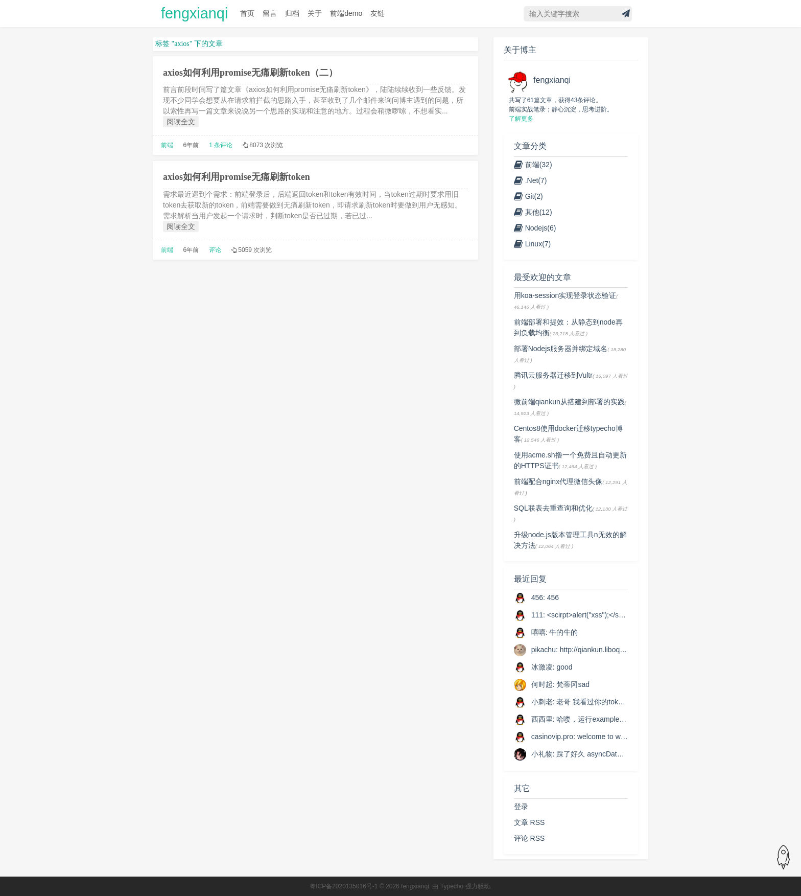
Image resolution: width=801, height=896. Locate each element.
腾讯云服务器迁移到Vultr (553, 375)
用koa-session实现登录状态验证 (565, 295)
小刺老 (542, 702)
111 (537, 615)
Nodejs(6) (535, 228)
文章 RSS (529, 822)
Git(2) (528, 196)
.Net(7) (530, 180)
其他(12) (533, 212)
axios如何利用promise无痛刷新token (236, 177)
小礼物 (542, 754)
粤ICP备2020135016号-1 (344, 886)
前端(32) (533, 164)
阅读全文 (181, 122)
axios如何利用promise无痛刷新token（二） (250, 72)
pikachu (543, 650)
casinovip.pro (552, 736)
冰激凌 (542, 667)
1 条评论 (220, 145)
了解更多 (521, 118)
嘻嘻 (538, 632)
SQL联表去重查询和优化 (553, 508)
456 (537, 597)
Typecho (451, 886)
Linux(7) (532, 244)
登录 (521, 806)
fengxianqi (194, 13)
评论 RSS (529, 838)
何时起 (542, 684)
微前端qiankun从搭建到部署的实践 (569, 402)
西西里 (542, 719)
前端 (167, 145)
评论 (215, 250)
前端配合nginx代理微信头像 (558, 481)
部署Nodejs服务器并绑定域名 (561, 348)
